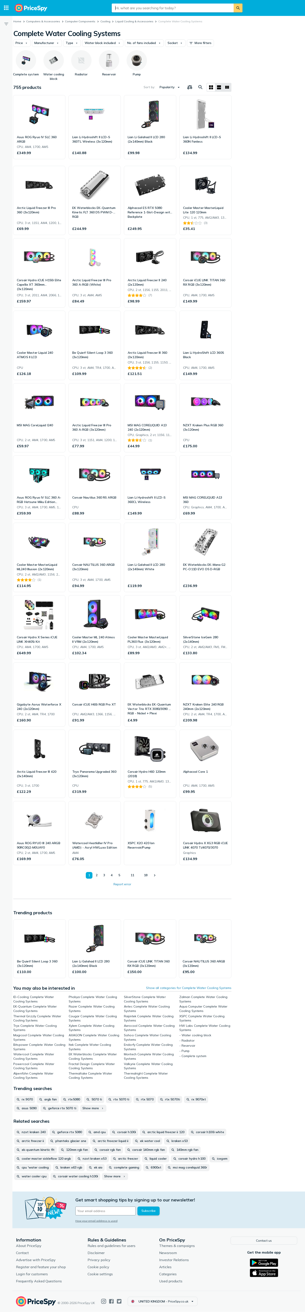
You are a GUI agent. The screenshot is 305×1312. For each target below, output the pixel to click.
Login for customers (32, 1274)
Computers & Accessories (43, 21)
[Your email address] (105, 1211)
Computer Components (80, 21)
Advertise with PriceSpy (36, 1260)
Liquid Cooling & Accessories (134, 21)
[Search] (238, 8)
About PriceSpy (28, 1246)
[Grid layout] (211, 87)
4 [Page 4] (112, 875)
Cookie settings (100, 1274)
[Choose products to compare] (189, 87)
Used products (170, 1281)
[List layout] (219, 87)
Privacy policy (99, 1260)
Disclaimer (96, 1253)
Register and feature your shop (41, 1267)
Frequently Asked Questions (39, 1281)
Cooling (105, 21)
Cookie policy (98, 1267)
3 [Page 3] (104, 875)
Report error (122, 884)
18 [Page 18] (145, 875)
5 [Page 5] (119, 875)
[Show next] (154, 875)
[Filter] (6, 23)
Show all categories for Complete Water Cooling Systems (188, 988)
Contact (22, 1253)
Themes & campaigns (177, 1246)
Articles (165, 1267)
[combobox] (173, 8)
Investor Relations (174, 1260)
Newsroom (168, 1253)
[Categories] (6, 8)
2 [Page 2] (97, 875)
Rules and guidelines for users (111, 1246)
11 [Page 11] (132, 875)
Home (17, 21)
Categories (168, 1274)
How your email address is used (96, 1220)
